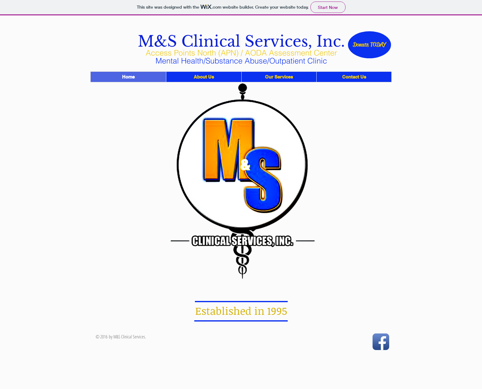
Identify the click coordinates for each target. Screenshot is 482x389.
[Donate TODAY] (369, 44)
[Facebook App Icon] (381, 341)
